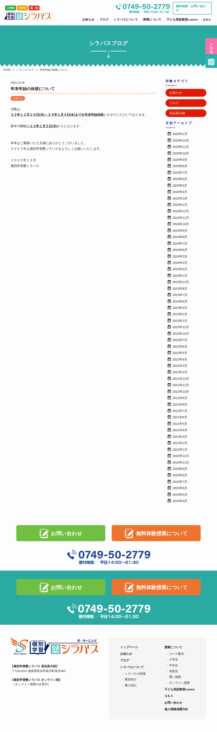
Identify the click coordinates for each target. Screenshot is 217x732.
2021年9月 (179, 398)
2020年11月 (180, 462)
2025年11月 (180, 147)
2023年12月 (180, 282)
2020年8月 (179, 475)
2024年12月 (180, 211)
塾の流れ (131, 685)
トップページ (129, 647)
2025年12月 (180, 140)
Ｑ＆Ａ (168, 696)
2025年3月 (179, 198)
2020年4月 (179, 501)
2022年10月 (180, 333)
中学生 (173, 665)
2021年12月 (180, 378)
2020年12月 (180, 456)
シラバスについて (126, 19)
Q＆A (207, 19)
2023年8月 (179, 288)
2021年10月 (180, 391)
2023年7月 (179, 295)
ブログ (103, 19)
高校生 (173, 671)
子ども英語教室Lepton (182, 19)
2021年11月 (180, 385)
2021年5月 (179, 423)
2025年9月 (179, 159)
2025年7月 (179, 172)
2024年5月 (179, 256)
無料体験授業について (162, 533)
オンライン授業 (179, 682)
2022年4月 (179, 359)
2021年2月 (179, 443)
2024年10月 (180, 224)
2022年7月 (179, 340)
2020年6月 (179, 488)
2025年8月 (179, 166)
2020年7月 (179, 481)
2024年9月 (179, 230)
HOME (7, 69)
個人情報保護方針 (176, 709)
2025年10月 (180, 153)
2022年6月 (179, 346)
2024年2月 (179, 269)
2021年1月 (179, 449)
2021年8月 (179, 404)
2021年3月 (179, 436)
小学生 (173, 659)
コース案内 (176, 653)
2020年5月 (179, 494)
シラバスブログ (25, 69)
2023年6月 (179, 301)
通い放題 (175, 676)
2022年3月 (179, 365)
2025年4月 (179, 192)
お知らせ (88, 19)
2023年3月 (179, 308)
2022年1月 (179, 372)
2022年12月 (180, 327)
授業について (152, 19)
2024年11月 (180, 217)
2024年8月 (179, 237)
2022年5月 (179, 353)
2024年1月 (179, 275)
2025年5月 (179, 185)
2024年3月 (179, 262)
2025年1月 (179, 204)
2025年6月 (179, 179)
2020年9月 (179, 469)
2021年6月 (179, 417)
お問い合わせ (66, 533)
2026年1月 (179, 134)
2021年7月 (179, 411)
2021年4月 (179, 430)
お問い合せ (211, 46)
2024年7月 (179, 243)
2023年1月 (179, 320)
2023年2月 (179, 314)
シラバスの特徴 (135, 673)
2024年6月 (179, 250)
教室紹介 (131, 679)
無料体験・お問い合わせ (191, 8)
